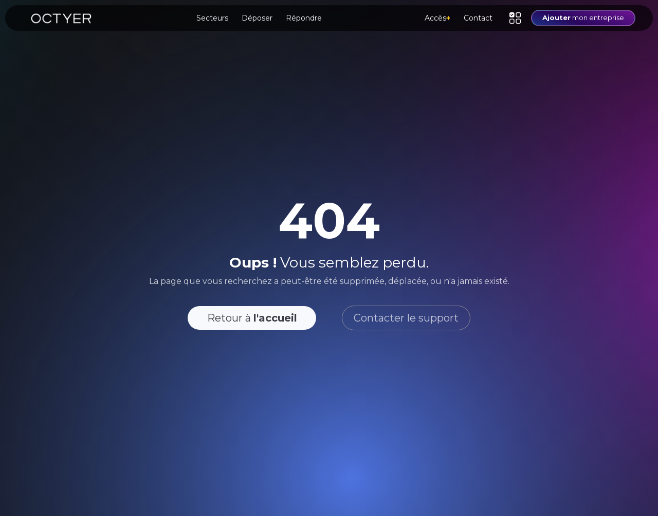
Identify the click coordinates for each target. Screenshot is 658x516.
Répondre (304, 18)
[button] (515, 18)
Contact (478, 18)
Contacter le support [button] (406, 318)
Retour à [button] (252, 318)
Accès (437, 18)
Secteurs (212, 18)
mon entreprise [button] (583, 17)
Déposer (257, 18)
